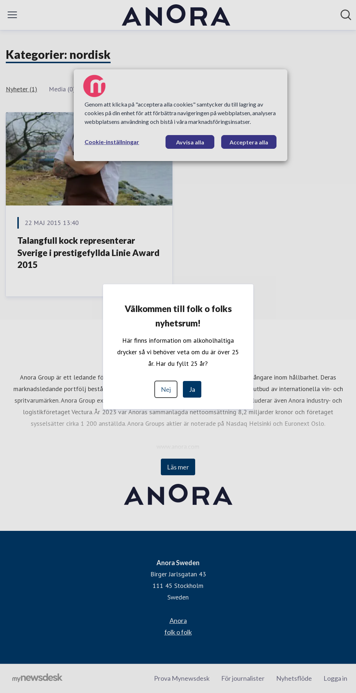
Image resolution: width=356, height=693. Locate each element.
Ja (192, 389)
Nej (166, 389)
